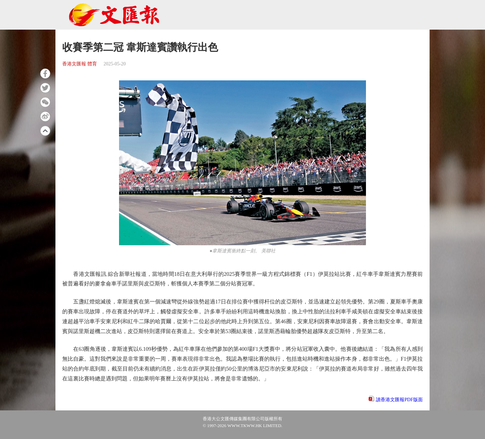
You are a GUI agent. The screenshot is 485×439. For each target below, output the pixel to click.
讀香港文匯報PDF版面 (399, 399)
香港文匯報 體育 (79, 63)
